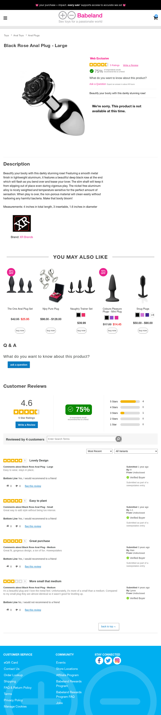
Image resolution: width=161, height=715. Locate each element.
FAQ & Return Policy (18, 687)
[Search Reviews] (84, 439)
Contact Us (12, 669)
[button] (78, 315)
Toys (6, 35)
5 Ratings (114, 65)
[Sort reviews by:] (99, 451)
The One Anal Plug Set (20, 308)
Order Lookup (13, 675)
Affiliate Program (67, 675)
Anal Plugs (34, 35)
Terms (8, 694)
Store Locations (67, 669)
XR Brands (26, 237)
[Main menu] (5, 18)
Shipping (10, 681)
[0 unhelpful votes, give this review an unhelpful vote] (17, 486)
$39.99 (81, 323)
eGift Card (11, 662)
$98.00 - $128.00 (50, 319)
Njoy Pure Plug (51, 308)
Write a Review (130, 65)
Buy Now (20, 330)
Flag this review (33, 486)
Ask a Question (97, 84)
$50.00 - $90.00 (143, 323)
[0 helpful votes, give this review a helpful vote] (8, 486)
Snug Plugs (143, 308)
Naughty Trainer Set (81, 308)
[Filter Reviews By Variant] (136, 451)
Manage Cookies (15, 706)
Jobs (59, 703)
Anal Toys (18, 35)
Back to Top (108, 626)
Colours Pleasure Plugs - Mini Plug (112, 310)
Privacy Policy (13, 700)
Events (61, 662)
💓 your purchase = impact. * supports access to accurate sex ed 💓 (80, 5)
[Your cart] (155, 18)
